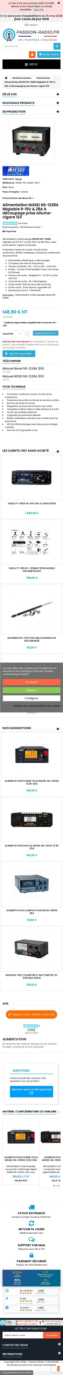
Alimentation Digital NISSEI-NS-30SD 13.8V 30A (32, 847)
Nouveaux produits (18, 103)
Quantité (7, 333)
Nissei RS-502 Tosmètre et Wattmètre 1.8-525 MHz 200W (31, 976)
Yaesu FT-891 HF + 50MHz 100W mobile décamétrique (32, 570)
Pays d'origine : (11, 191)
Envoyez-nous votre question (31, 1091)
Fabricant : (8, 179)
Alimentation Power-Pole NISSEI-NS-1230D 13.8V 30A (32, 782)
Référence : (8, 182)
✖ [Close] (59, 3)
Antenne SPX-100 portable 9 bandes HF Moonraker (31, 639)
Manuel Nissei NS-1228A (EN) (23, 368)
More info (39, 9)
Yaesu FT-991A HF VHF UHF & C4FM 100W (32, 503)
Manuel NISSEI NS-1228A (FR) (23, 376)
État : (5, 187)
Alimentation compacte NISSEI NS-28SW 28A (31, 912)
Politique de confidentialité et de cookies (36, 705)
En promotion (14, 111)
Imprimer (10, 231)
